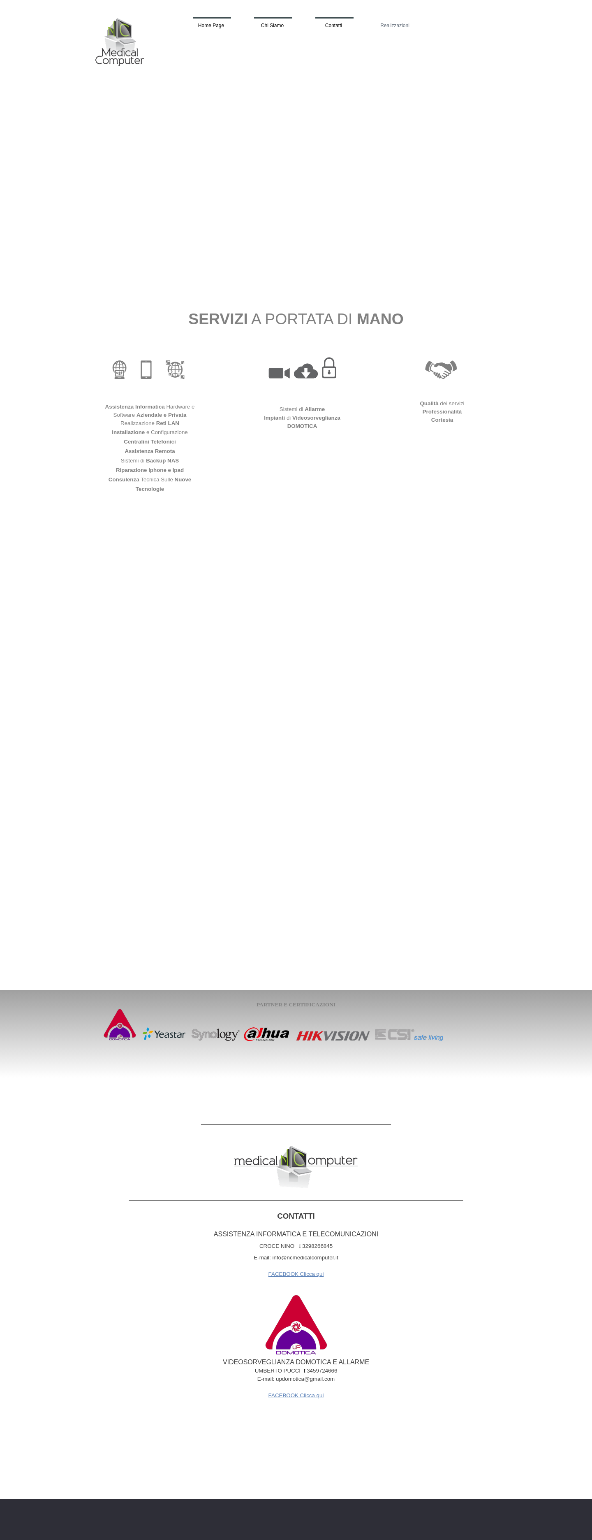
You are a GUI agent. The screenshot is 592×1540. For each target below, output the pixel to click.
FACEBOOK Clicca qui (296, 1274)
